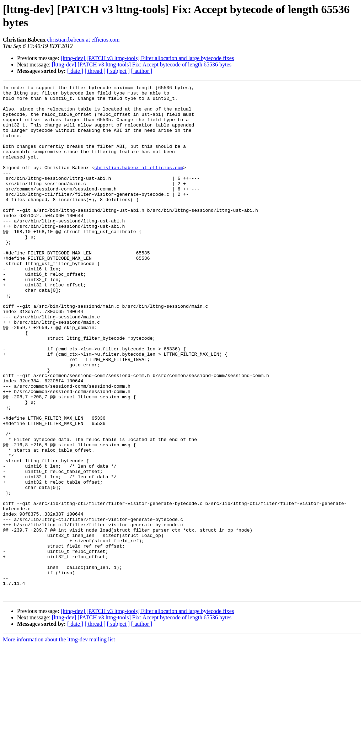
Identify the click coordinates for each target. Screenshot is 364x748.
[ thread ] (95, 71)
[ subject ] (118, 71)
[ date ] (75, 71)
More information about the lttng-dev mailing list (59, 742)
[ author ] (141, 71)
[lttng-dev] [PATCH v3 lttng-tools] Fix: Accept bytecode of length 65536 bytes (141, 64)
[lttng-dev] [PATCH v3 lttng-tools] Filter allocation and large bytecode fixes (147, 58)
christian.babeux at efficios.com (83, 40)
